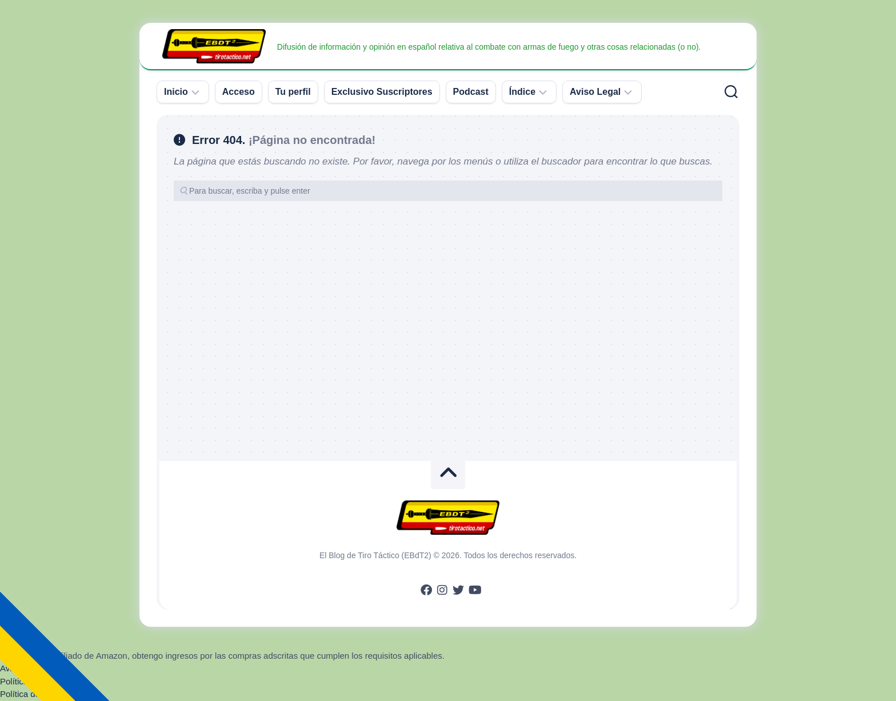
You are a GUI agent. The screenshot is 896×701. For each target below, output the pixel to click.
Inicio (176, 92)
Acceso (238, 92)
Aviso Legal (595, 92)
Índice (522, 92)
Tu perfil (293, 92)
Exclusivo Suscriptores (382, 92)
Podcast (471, 92)
